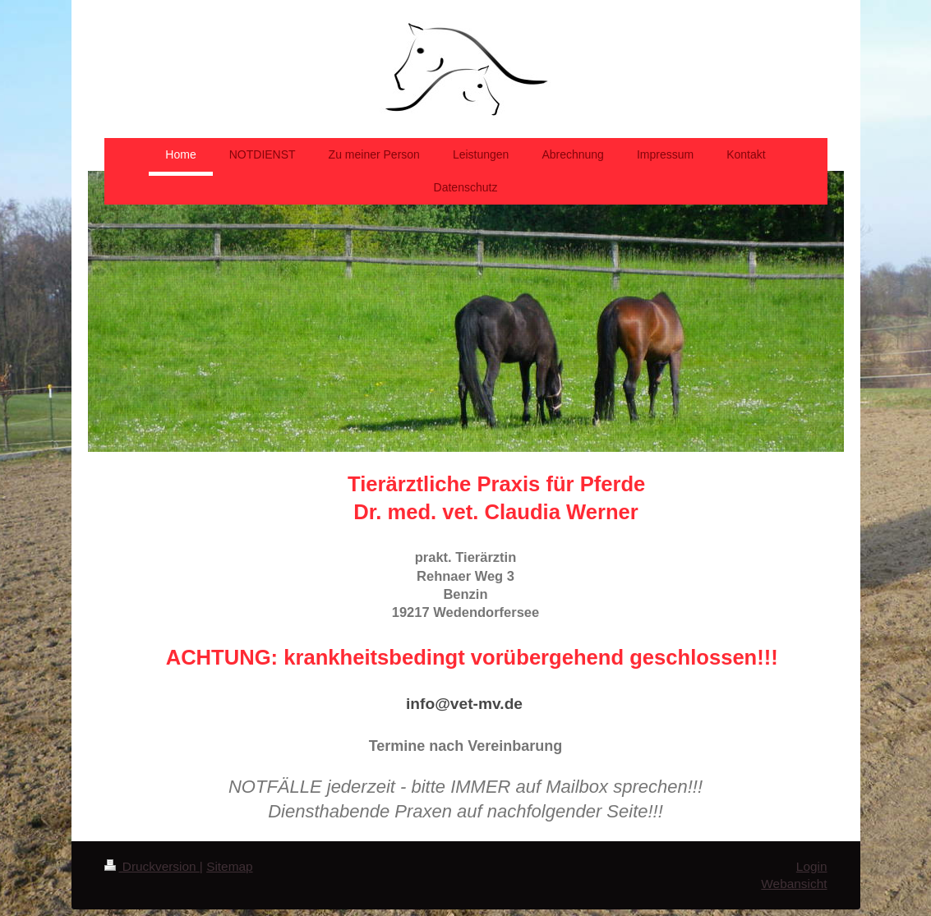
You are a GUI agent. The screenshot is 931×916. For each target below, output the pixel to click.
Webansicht (794, 884)
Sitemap (229, 866)
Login (811, 866)
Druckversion (152, 866)
